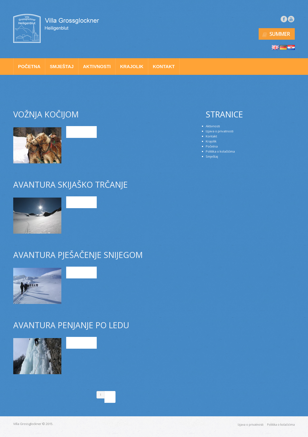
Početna (29, 66)
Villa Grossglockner (27, 424)
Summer (280, 34)
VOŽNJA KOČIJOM (46, 114)
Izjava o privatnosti (219, 131)
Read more (81, 132)
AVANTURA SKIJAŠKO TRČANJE (70, 184)
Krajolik (131, 66)
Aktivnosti (97, 66)
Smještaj (62, 66)
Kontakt (164, 66)
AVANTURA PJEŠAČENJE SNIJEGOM (78, 254)
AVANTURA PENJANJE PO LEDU (71, 325)
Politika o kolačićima (220, 151)
